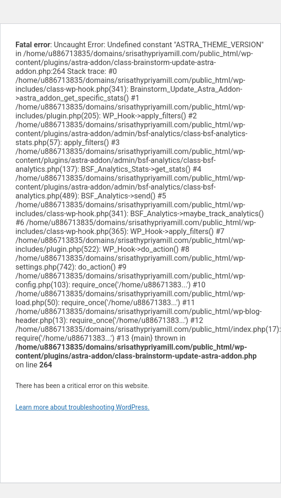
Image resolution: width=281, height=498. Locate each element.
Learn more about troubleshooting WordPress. (82, 407)
